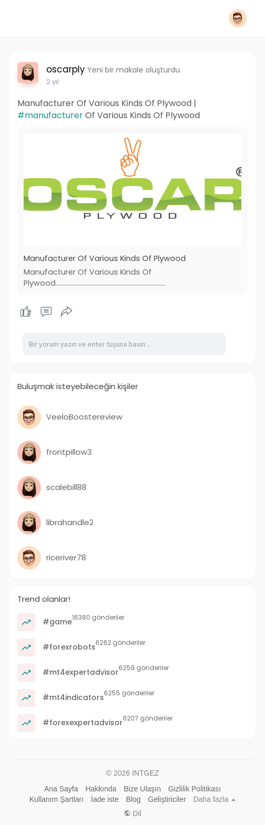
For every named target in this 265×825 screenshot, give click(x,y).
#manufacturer (50, 115)
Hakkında (101, 789)
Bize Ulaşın (142, 789)
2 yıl (52, 82)
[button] (237, 18)
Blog (133, 799)
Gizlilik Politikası (194, 789)
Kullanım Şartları (56, 799)
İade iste (105, 799)
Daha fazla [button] (214, 799)
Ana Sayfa (61, 789)
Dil (132, 813)
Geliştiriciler (167, 799)
